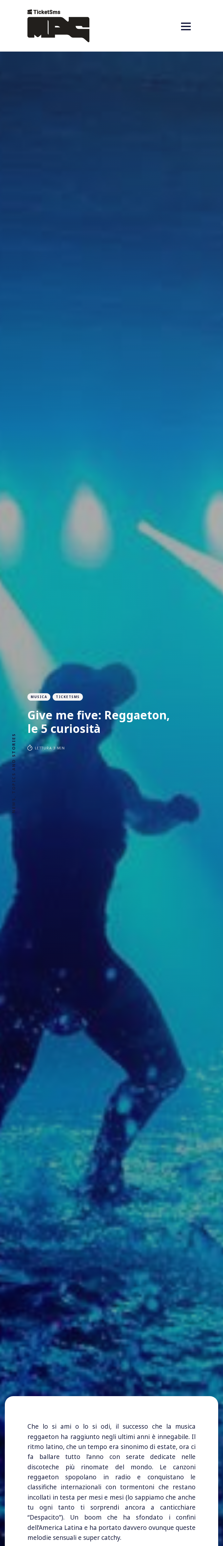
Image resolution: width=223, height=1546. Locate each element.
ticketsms (68, 697)
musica (39, 697)
